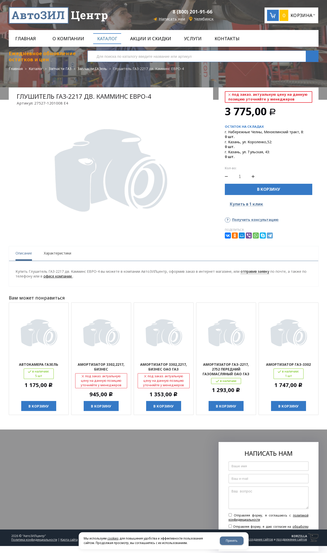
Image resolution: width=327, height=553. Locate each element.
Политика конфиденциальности (34, 540)
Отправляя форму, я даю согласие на (269, 528)
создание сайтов (261, 539)
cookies (113, 538)
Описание (23, 253)
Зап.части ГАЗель (92, 68)
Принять (232, 540)
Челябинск (204, 19)
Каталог (36, 68)
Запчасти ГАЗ (60, 68)
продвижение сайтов (291, 539)
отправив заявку (255, 271)
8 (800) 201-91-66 (192, 11)
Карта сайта (69, 540)
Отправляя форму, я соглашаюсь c (269, 517)
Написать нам (172, 19)
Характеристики (57, 253)
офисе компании (58, 276)
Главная (16, 68)
